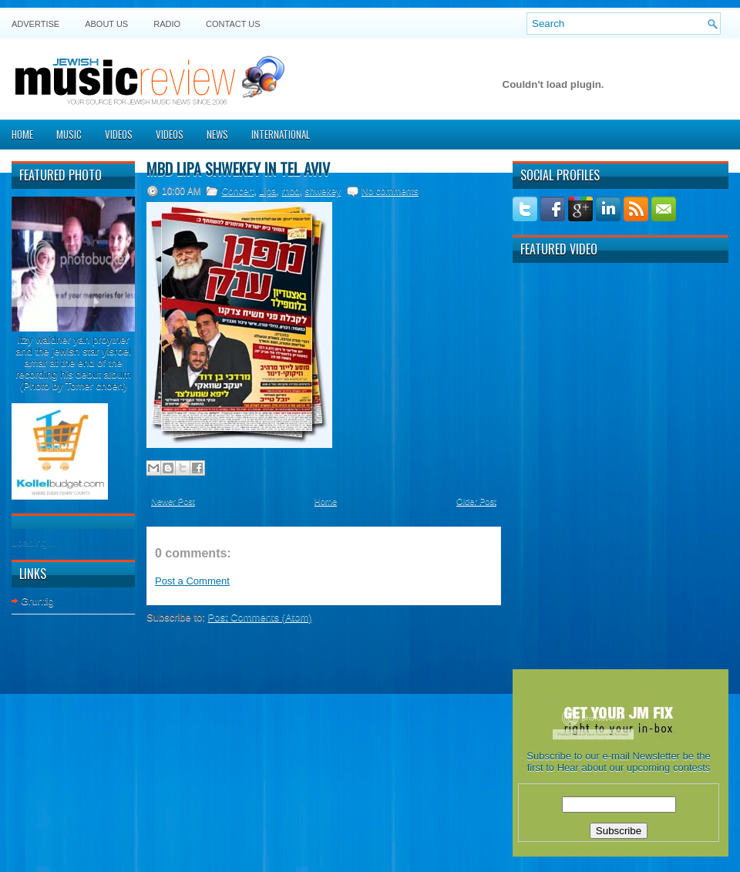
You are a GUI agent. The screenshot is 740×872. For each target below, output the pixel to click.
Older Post (476, 501)
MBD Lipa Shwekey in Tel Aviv (238, 169)
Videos (119, 134)
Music (69, 134)
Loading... (34, 542)
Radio (166, 24)
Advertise (35, 24)
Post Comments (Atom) (260, 617)
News (217, 134)
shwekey (322, 191)
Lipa (268, 191)
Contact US (233, 24)
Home (22, 134)
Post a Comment (192, 581)
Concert (237, 191)
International (280, 134)
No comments (390, 191)
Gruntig (37, 601)
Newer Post (173, 501)
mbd (290, 191)
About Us (106, 24)
